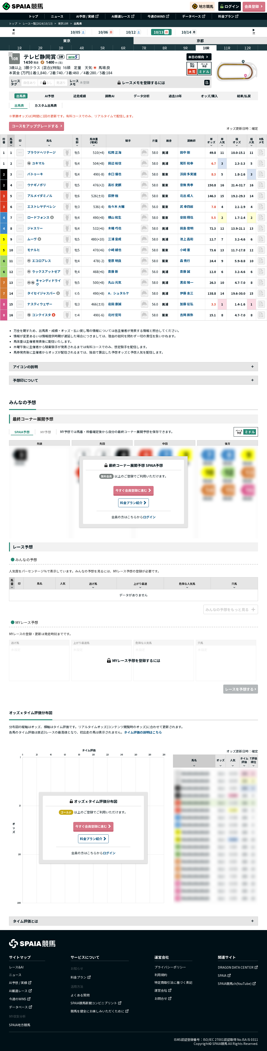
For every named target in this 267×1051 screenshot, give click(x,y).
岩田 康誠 (114, 304)
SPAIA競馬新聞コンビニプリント (96, 1003)
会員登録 (253, 6)
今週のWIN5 (158, 16)
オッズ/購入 (209, 95)
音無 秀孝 (186, 185)
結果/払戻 (244, 95)
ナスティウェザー (39, 304)
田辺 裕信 (114, 163)
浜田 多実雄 (188, 174)
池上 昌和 (186, 239)
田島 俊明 (186, 228)
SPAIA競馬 (219, 1043)
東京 (67, 40)
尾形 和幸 (186, 163)
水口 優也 (114, 174)
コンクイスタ (41, 315)
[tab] (19, 105)
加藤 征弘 (186, 304)
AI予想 (49, 95)
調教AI (109, 95)
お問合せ (163, 998)
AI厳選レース (123, 16)
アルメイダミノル (39, 196)
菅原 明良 (114, 261)
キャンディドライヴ (48, 283)
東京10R (63, 23)
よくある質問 (80, 995)
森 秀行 (185, 261)
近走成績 (79, 95)
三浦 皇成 (114, 239)
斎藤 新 (113, 272)
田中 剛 (185, 152)
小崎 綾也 (114, 250)
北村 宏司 (114, 315)
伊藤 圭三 (186, 293)
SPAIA (224, 975)
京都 (200, 40)
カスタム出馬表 (46, 105)
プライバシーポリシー (170, 967)
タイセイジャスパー (41, 293)
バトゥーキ (35, 174)
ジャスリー (35, 228)
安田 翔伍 (186, 217)
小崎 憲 (185, 250)
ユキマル (38, 163)
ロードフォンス (38, 217)
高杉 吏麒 (114, 185)
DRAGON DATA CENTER (238, 967)
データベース (193, 16)
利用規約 (160, 974)
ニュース (57, 16)
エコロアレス (41, 261)
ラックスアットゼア (46, 272)
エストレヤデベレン (41, 207)
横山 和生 (114, 217)
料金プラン (228, 16)
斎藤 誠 (185, 272)
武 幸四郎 (186, 207)
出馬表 (21, 95)
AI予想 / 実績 (87, 16)
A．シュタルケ (118, 293)
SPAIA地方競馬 (19, 1024)
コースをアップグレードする (36, 126)
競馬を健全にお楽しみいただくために (100, 1011)
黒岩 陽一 (186, 282)
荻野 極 (113, 196)
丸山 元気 (114, 282)
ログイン (229, 6)
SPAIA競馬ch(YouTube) (237, 983)
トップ (33, 16)
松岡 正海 (114, 152)
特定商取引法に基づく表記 (173, 982)
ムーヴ (32, 239)
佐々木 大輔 (116, 207)
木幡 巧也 (114, 228)
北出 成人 (186, 196)
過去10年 (175, 95)
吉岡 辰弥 (186, 315)
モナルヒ (33, 250)
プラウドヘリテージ (41, 152)
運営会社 (163, 990)
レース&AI (16, 967)
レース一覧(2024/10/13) (38, 23)
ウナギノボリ (36, 185)
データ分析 (141, 95)
